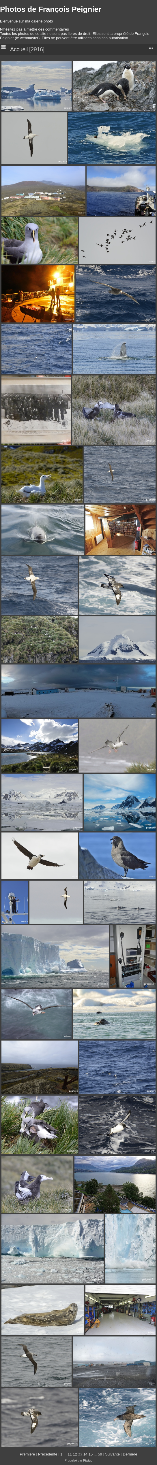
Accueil (19, 49)
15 (91, 1454)
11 (70, 1454)
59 (100, 1454)
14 (85, 1454)
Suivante (112, 1454)
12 (75, 1454)
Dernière (130, 1454)
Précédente (47, 1454)
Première (27, 1454)
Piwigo (87, 1460)
